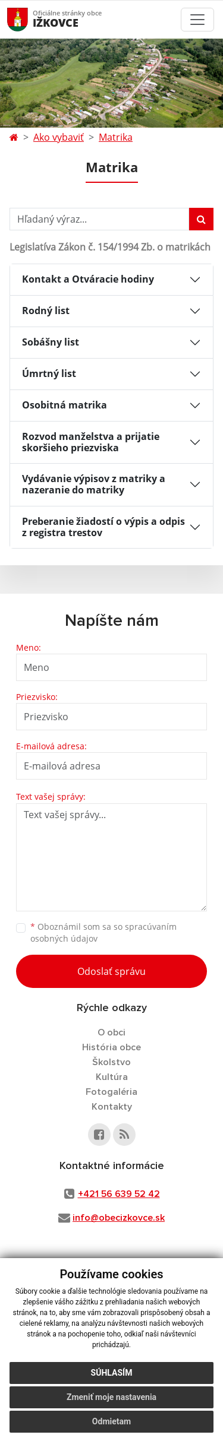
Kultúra (112, 1077)
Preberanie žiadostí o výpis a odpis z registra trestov (103, 527)
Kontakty (112, 1106)
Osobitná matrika (64, 404)
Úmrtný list (49, 373)
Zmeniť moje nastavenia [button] (111, 1397)
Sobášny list (50, 342)
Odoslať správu (111, 971)
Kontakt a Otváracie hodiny (88, 279)
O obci (111, 1032)
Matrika (116, 137)
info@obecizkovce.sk (119, 1217)
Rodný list (46, 310)
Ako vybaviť (58, 137)
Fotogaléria (111, 1092)
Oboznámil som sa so (103, 933)
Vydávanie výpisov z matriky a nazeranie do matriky (93, 484)
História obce (111, 1047)
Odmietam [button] (111, 1421)
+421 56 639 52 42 (119, 1194)
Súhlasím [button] (112, 1372)
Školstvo (111, 1062)
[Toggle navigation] (197, 19)
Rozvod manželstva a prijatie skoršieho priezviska (90, 442)
